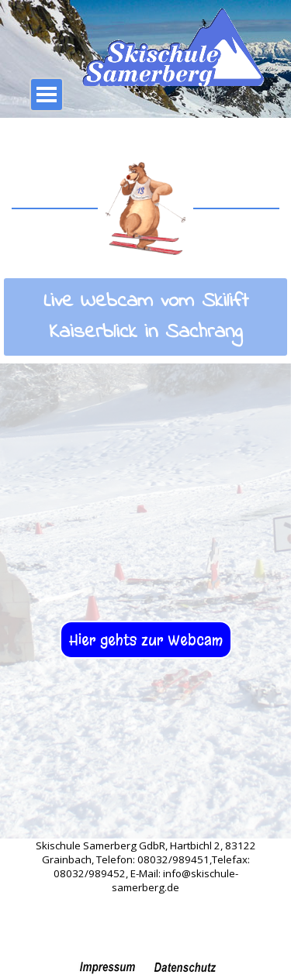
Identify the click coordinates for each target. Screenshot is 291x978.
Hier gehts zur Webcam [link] (146, 639)
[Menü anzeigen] (46, 94)
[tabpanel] (145, 317)
